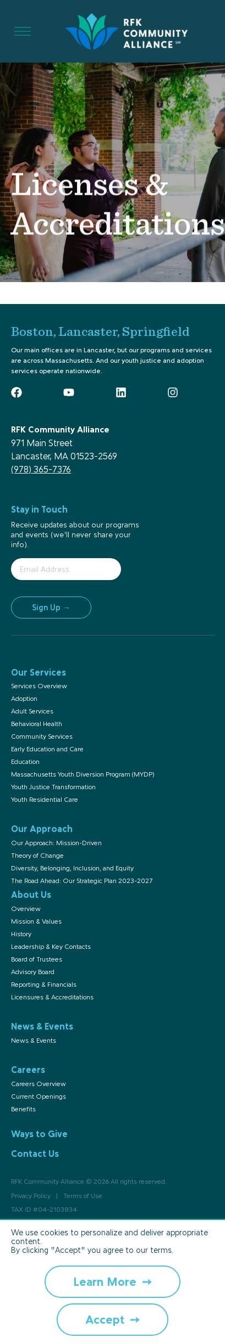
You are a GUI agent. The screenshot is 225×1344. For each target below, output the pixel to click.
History (21, 934)
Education (25, 762)
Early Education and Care (47, 749)
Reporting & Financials (43, 984)
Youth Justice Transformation (53, 787)
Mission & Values (36, 921)
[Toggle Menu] (22, 32)
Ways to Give (39, 1133)
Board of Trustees (36, 959)
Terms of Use (82, 1196)
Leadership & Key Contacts (51, 947)
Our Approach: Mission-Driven (56, 843)
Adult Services (32, 711)
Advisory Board (32, 972)
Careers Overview (38, 1084)
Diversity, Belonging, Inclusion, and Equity (72, 868)
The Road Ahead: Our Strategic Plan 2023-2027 (81, 881)
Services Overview (39, 686)
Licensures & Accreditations (52, 997)
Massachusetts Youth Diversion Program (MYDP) (82, 774)
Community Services (42, 736)
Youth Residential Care (44, 799)
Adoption (24, 698)
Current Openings (38, 1096)
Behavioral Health (36, 724)
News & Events (33, 1040)
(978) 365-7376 (41, 469)
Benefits (23, 1109)
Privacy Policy (31, 1196)
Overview (26, 909)
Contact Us (35, 1153)
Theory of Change (37, 855)
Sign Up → (51, 607)
